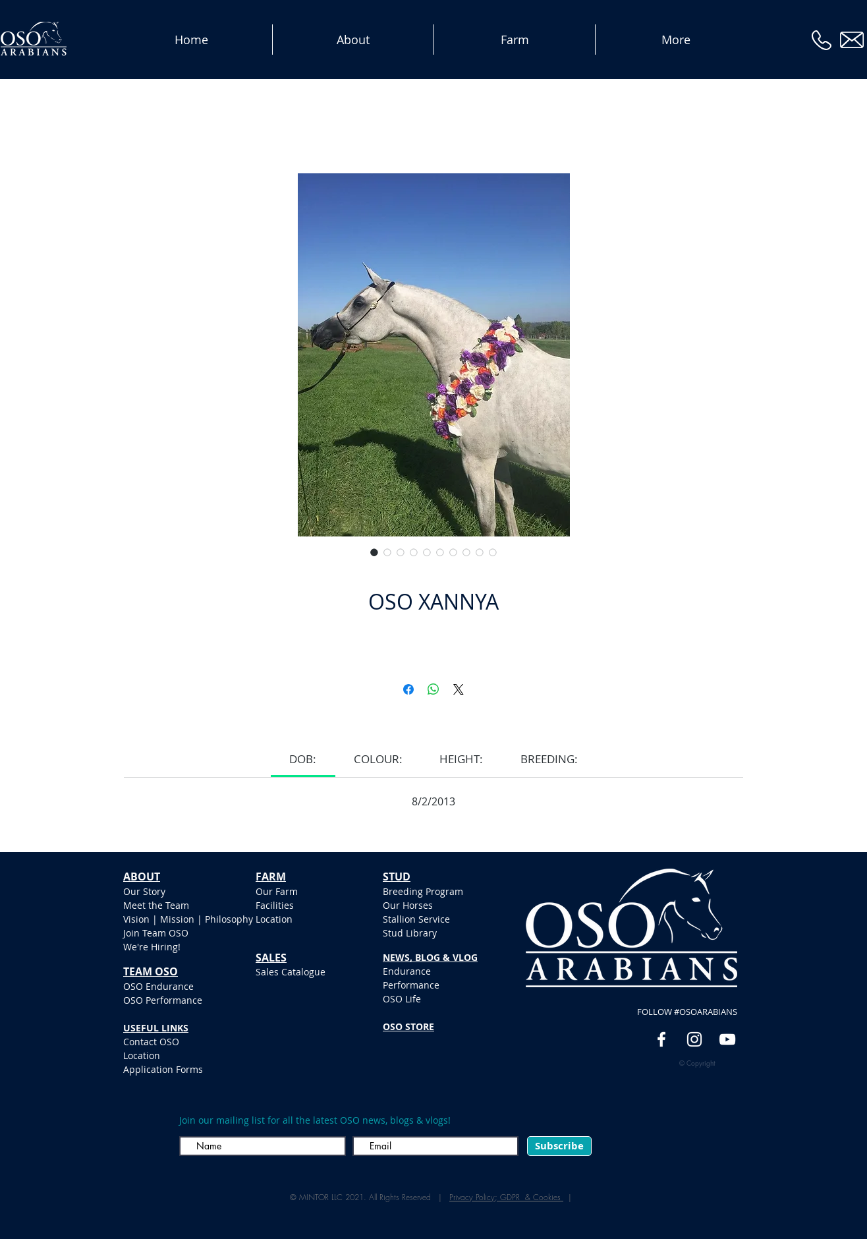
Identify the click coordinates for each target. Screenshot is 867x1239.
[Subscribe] (559, 1146)
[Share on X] (458, 689)
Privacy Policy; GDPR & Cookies (506, 1197)
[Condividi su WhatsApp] (433, 689)
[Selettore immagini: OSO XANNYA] (374, 552)
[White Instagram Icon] (694, 1039)
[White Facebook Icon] (661, 1039)
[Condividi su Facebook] (408, 689)
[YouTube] (727, 1039)
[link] (302, 758)
